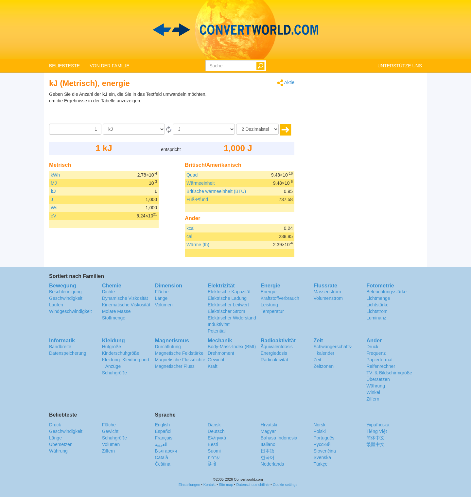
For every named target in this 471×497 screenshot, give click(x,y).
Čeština (162, 464)
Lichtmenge (378, 298)
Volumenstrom (327, 298)
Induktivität (219, 324)
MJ (54, 183)
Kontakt (209, 485)
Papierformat (379, 359)
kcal (190, 228)
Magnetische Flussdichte (180, 359)
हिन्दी (212, 464)
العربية (161, 444)
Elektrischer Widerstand (232, 317)
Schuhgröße (114, 372)
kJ (53, 191)
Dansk (214, 424)
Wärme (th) (197, 244)
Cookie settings (285, 485)
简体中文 (375, 437)
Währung (375, 385)
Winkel (373, 392)
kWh (55, 175)
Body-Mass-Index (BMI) (232, 346)
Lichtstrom (377, 311)
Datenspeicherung (67, 353)
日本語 (267, 451)
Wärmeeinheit (200, 183)
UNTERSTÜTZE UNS (399, 65)
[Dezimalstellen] (257, 129)
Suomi (214, 451)
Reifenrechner (380, 366)
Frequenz (376, 353)
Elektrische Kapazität (229, 291)
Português (323, 437)
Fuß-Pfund (197, 199)
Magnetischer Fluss (174, 366)
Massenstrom (327, 291)
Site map (226, 485)
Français (163, 437)
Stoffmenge (113, 317)
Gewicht (216, 359)
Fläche (161, 291)
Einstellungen (189, 485)
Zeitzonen (323, 366)
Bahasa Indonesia (279, 437)
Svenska (322, 457)
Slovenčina (324, 451)
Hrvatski (269, 424)
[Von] (134, 129)
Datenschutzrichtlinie (253, 485)
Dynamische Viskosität (125, 298)
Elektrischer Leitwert (228, 304)
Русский (321, 444)
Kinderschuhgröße (120, 353)
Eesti (213, 444)
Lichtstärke (377, 304)
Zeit (317, 359)
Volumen (163, 304)
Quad (192, 175)
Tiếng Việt (376, 431)
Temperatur (272, 311)
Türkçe (320, 464)
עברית (214, 457)
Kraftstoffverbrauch (280, 298)
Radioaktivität (274, 359)
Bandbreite (60, 346)
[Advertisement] (253, 107)
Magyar (268, 431)
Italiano (268, 444)
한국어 (267, 457)
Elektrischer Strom (226, 311)
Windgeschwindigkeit (70, 311)
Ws (54, 207)
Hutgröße (111, 346)
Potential (216, 331)
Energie (268, 291)
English (162, 424)
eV (53, 215)
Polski (319, 431)
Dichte (108, 291)
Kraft (213, 366)
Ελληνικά (217, 437)
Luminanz (376, 317)
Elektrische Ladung (227, 298)
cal (189, 236)
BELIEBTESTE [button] (64, 65)
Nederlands (272, 464)
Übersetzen (378, 379)
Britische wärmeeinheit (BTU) (216, 191)
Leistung (269, 304)
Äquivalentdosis (277, 346)
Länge (161, 298)
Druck (372, 346)
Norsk (319, 424)
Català (161, 457)
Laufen (56, 304)
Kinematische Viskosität (126, 304)
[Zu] (204, 129)
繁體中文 (375, 444)
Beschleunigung (65, 291)
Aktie (285, 82)
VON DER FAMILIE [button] (109, 65)
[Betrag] (75, 129)
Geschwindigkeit (65, 298)
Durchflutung (168, 346)
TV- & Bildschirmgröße (389, 372)
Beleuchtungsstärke (386, 291)
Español (163, 431)
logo (235, 29)
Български (166, 451)
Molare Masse (116, 311)
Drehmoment (221, 353)
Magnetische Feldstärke (179, 353)
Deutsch (216, 431)
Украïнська (377, 424)
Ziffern (372, 399)
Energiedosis (274, 353)
